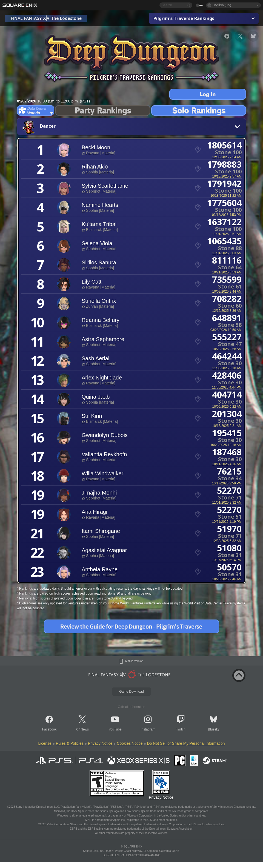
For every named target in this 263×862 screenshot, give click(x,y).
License (44, 743)
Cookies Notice (129, 743)
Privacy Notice (100, 743)
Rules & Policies (70, 743)
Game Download (131, 691)
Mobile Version (134, 661)
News (85, 729)
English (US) (222, 5)
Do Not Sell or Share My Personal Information (186, 743)
